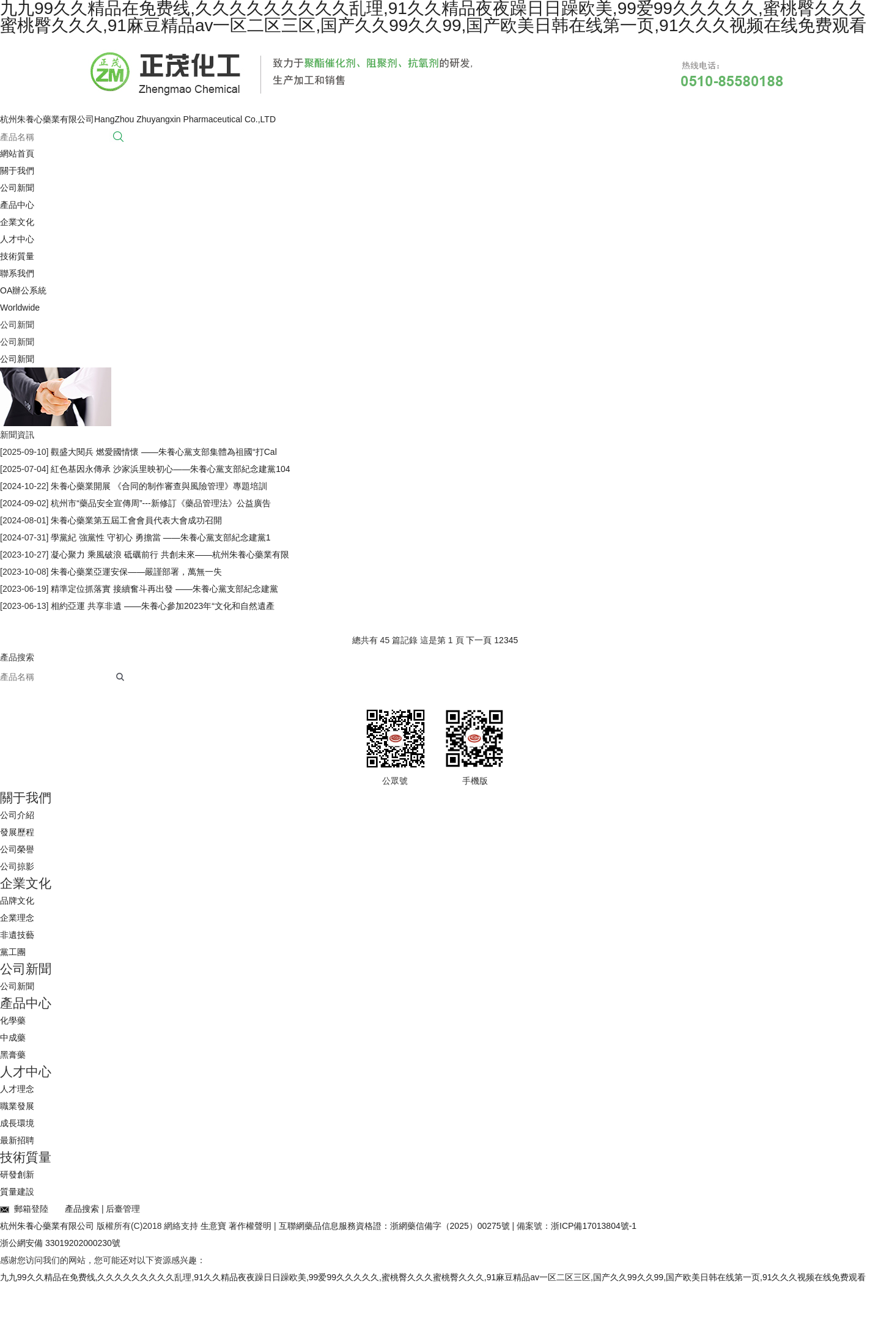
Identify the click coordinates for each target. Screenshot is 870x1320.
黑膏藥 (13, 1055)
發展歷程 (17, 832)
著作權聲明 (250, 1226)
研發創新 (17, 1174)
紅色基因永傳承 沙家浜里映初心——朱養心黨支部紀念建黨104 (169, 469)
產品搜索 (82, 1209)
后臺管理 (123, 1209)
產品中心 (17, 205)
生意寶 (213, 1226)
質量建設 (17, 1191)
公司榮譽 (17, 849)
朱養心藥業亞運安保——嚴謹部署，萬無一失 (135, 572)
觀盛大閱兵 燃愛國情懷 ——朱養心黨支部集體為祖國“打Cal (162, 452)
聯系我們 (17, 273)
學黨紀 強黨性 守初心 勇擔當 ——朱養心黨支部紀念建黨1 (159, 537)
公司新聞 (17, 188)
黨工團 (13, 952)
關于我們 (17, 170)
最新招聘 (17, 1140)
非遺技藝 (17, 935)
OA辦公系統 (23, 290)
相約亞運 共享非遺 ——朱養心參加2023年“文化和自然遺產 (161, 606)
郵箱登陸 (24, 1209)
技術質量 (17, 256)
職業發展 (17, 1106)
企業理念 (17, 918)
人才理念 (17, 1089)
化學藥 (13, 1020)
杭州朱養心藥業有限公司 (48, 1226)
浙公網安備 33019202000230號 (60, 1243)
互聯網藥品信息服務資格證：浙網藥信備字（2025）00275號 (394, 1226)
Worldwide (20, 307)
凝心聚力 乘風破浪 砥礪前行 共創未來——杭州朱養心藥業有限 (168, 554)
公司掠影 (17, 866)
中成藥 (13, 1037)
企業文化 (17, 222)
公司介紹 (17, 815)
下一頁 (479, 640)
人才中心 (17, 239)
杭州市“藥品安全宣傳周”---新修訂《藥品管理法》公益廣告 (159, 503)
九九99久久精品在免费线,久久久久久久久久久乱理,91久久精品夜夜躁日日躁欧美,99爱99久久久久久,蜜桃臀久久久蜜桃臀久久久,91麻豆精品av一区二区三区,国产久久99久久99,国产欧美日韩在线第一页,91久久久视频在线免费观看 (433, 1277)
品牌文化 (17, 900)
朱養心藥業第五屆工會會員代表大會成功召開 (135, 520)
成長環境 (17, 1123)
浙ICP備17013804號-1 (593, 1226)
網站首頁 (17, 153)
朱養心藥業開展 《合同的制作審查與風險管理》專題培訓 (157, 486)
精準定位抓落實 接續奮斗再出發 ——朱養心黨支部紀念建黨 (163, 589)
